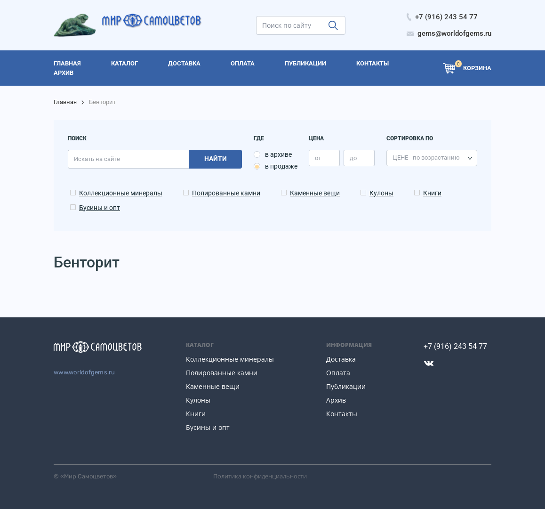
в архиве (278, 154)
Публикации (346, 386)
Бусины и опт (99, 207)
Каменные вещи (315, 193)
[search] (300, 25)
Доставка (341, 359)
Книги (432, 193)
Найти (215, 158)
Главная (65, 101)
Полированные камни (226, 193)
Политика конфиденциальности (260, 476)
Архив (336, 400)
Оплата (338, 372)
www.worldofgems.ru (84, 372)
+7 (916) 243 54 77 (455, 346)
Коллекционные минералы (120, 193)
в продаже (281, 166)
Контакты (341, 413)
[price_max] (359, 158)
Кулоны (381, 193)
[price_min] (324, 158)
